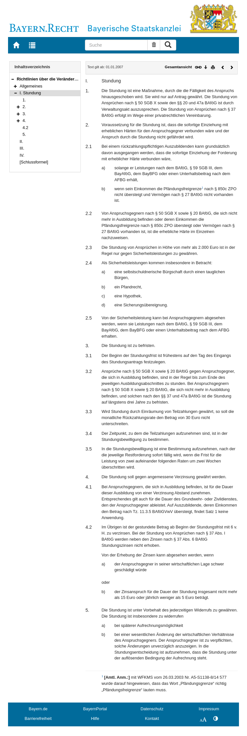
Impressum (209, 708)
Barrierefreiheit (38, 718)
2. (24, 106)
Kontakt (152, 718)
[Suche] (116, 45)
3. (24, 113)
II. (21, 141)
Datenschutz (152, 708)
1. (24, 100)
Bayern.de (38, 708)
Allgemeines (31, 86)
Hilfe (95, 718)
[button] (12, 79)
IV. (22, 155)
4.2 (25, 127)
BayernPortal (95, 708)
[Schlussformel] (34, 162)
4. (24, 120)
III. (22, 148)
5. (24, 134)
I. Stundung (30, 92)
